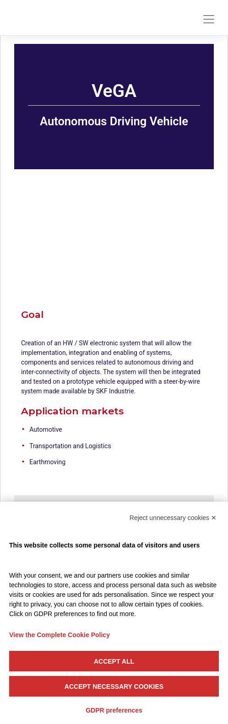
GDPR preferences (114, 710)
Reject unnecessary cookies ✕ (173, 517)
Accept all (114, 661)
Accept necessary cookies (114, 686)
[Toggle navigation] (208, 19)
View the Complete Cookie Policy (59, 634)
